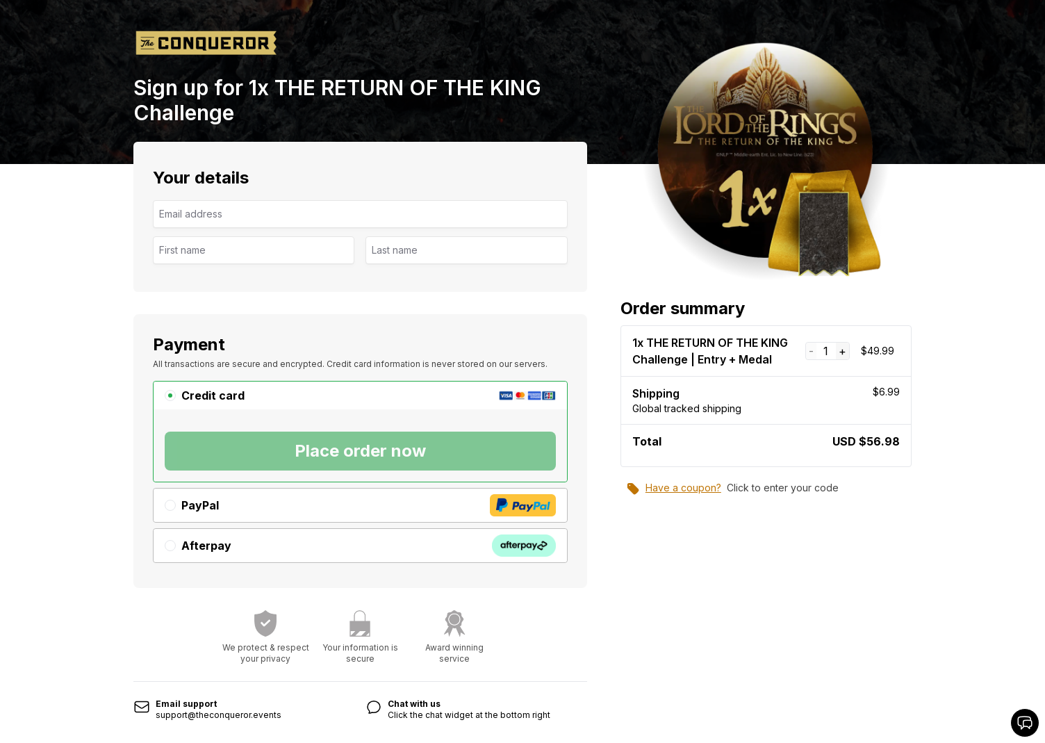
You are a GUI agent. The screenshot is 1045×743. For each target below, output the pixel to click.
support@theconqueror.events (218, 715)
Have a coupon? (673, 489)
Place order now (360, 451)
